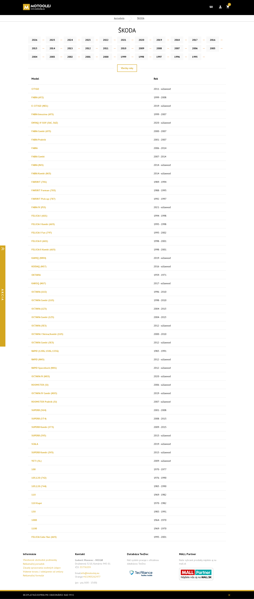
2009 (118, 48)
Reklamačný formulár (33, 575)
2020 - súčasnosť (162, 122)
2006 (169, 48)
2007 (152, 48)
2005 (186, 48)
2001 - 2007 (160, 139)
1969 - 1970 (160, 528)
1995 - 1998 (160, 224)
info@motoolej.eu (90, 573)
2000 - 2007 (160, 131)
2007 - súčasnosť (162, 401)
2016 (203, 39)
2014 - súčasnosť (162, 165)
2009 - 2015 (160, 427)
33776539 (85, 567)
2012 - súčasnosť (162, 325)
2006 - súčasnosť (162, 384)
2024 (68, 39)
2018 (169, 39)
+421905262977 (91, 576)
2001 (51, 56)
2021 (118, 39)
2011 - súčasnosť (162, 88)
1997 (118, 56)
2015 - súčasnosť (162, 435)
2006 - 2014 (160, 148)
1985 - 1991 (160, 511)
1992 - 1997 (160, 198)
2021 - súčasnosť (162, 207)
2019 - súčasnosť (162, 105)
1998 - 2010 (160, 300)
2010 (101, 48)
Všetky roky (127, 68)
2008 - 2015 (160, 418)
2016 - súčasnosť (162, 266)
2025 (51, 39)
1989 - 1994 (160, 181)
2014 (34, 48)
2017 (186, 39)
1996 (135, 56)
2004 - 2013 (160, 308)
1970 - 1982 (160, 503)
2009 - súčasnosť (162, 460)
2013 (51, 48)
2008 (135, 48)
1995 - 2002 (160, 232)
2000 (68, 56)
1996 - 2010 (160, 291)
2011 (84, 48)
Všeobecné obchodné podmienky (40, 559)
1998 (101, 56)
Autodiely (119, 18)
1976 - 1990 (160, 477)
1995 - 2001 (160, 536)
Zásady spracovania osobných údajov (42, 567)
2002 (34, 56)
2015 (220, 39)
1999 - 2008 (160, 97)
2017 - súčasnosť (162, 283)
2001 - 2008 (160, 410)
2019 (152, 39)
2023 (84, 39)
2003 (220, 48)
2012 (68, 48)
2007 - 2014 (160, 156)
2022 (101, 39)
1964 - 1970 (160, 520)
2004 (203, 48)
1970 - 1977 (160, 469)
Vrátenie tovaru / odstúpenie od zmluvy (43, 571)
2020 (135, 39)
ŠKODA (140, 18)
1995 (152, 56)
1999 (84, 56)
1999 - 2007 (160, 114)
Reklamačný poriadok (33, 563)
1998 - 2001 (160, 241)
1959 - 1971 (160, 274)
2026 (34, 39)
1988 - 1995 (160, 190)
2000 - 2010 (160, 334)
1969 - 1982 (160, 494)
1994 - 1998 (160, 215)
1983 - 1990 (160, 486)
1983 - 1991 (160, 351)
